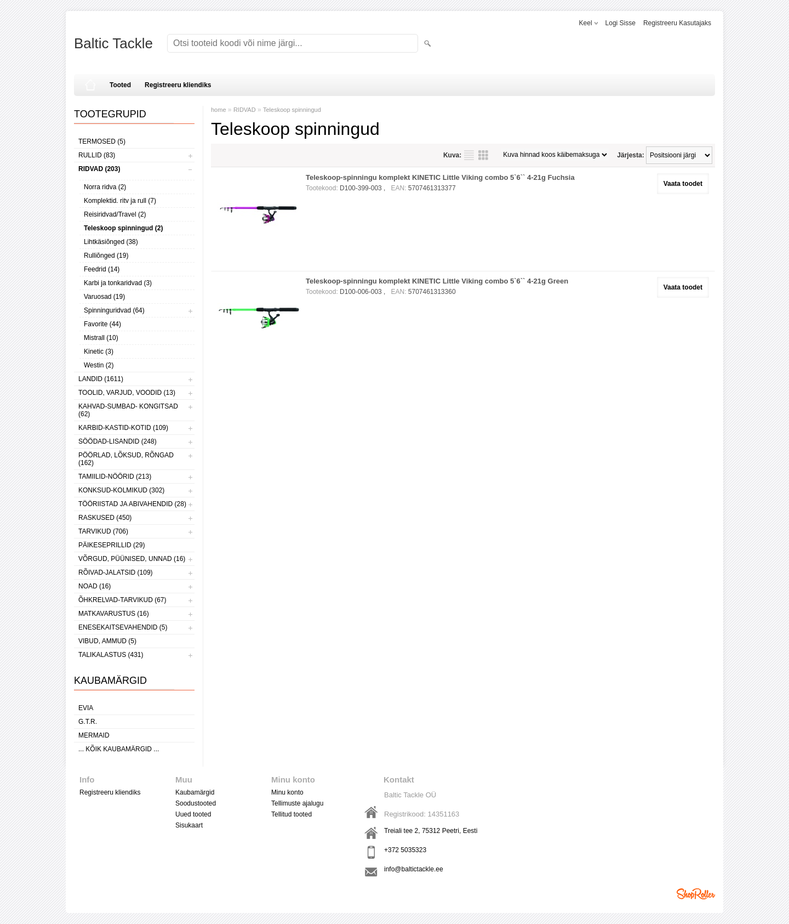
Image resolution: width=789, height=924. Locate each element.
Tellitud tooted (291, 814)
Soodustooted (195, 803)
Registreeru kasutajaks (677, 23)
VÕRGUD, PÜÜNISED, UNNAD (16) (131, 559)
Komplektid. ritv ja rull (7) (120, 201)
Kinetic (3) (98, 351)
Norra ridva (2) (105, 187)
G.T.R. (87, 721)
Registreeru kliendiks (178, 85)
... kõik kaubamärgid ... (118, 749)
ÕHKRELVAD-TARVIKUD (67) (122, 600)
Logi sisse (620, 23)
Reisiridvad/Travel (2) (115, 214)
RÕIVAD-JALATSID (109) (115, 572)
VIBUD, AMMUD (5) (107, 641)
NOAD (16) (94, 586)
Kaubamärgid (194, 792)
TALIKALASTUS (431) (111, 655)
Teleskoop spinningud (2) (123, 228)
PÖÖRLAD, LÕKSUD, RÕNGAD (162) (126, 459)
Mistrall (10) (101, 338)
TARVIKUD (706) (103, 531)
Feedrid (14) (101, 269)
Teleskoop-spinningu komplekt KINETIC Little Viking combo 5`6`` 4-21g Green (437, 281)
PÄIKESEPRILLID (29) (111, 545)
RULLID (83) (96, 155)
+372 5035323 (405, 850)
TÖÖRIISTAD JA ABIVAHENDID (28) (132, 504)
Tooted (120, 85)
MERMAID (94, 735)
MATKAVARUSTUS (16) (113, 613)
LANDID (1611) (100, 379)
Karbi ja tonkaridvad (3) (118, 283)
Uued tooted (193, 814)
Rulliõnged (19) (106, 255)
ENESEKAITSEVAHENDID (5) (122, 627)
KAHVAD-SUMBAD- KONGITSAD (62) (128, 410)
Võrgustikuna (483, 155)
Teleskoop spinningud (292, 109)
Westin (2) (98, 365)
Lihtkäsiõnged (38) (111, 242)
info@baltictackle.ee (413, 869)
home (218, 109)
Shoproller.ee (696, 893)
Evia (85, 708)
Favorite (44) (102, 324)
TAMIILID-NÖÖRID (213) (114, 476)
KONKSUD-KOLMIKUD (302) (121, 490)
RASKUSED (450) (105, 517)
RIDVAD (244, 109)
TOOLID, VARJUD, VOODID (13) (126, 392)
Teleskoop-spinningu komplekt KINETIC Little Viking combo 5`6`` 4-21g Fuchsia (440, 177)
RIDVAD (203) (99, 169)
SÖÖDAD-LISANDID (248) (117, 441)
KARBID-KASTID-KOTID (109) (123, 428)
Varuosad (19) (104, 297)
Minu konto (287, 792)
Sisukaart (189, 825)
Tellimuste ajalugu (297, 803)
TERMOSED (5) (101, 141)
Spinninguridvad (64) (114, 310)
